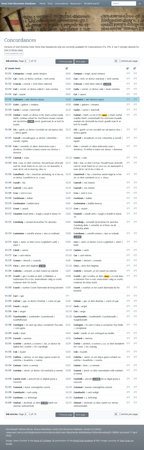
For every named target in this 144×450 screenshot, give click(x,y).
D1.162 (8, 146)
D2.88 (68, 276)
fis (27, 324)
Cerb (76, 306)
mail (116, 276)
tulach (44, 270)
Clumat (17, 402)
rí (94, 169)
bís (102, 378)
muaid (52, 118)
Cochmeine (79, 203)
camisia (34, 365)
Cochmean (18, 198)
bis (38, 378)
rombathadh (94, 118)
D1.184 (8, 301)
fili (42, 114)
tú (89, 169)
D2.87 (68, 270)
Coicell (16, 137)
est (94, 114)
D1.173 (8, 222)
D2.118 (69, 311)
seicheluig (46, 174)
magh (29, 73)
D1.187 (8, 316)
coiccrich (17, 382)
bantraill (95, 109)
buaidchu (28, 360)
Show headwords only (13, 53)
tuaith (16, 124)
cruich (120, 279)
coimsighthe (37, 387)
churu (106, 177)
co (37, 177)
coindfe (30, 233)
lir (53, 121)
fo (24, 149)
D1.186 (8, 311)
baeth (104, 402)
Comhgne (18, 324)
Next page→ (81, 61)
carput (83, 94)
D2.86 (68, 260)
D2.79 (68, 193)
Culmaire (18, 99)
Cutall (16, 182)
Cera (15, 265)
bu (92, 169)
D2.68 (68, 99)
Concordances (61, 3)
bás (81, 162)
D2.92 (68, 333)
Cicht (16, 104)
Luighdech (46, 241)
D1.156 (8, 99)
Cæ (15, 78)
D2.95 (68, 351)
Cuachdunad (47, 316)
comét (23, 89)
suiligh (95, 392)
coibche (54, 270)
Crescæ (17, 83)
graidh (108, 121)
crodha (31, 276)
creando (37, 260)
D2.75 (68, 162)
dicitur (31, 78)
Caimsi (77, 365)
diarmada (108, 287)
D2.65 (68, 83)
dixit (29, 162)
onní (83, 193)
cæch (30, 187)
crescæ (27, 83)
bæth (51, 402)
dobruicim (103, 146)
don (28, 265)
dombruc (17, 149)
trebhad (55, 233)
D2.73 (68, 137)
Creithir (17, 343)
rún (32, 279)
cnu (25, 187)
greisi (52, 378)
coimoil (108, 387)
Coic (15, 146)
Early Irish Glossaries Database (18, 3)
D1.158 (8, 109)
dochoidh (89, 121)
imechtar (36, 174)
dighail (46, 378)
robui (39, 324)
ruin (94, 279)
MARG (104, 115)
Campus (78, 73)
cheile (120, 324)
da (34, 222)
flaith (29, 166)
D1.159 (8, 114)
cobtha (77, 360)
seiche (105, 174)
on (62, 174)
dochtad (28, 402)
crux (90, 193)
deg (100, 357)
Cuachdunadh (109, 316)
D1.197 (8, 387)
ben (48, 89)
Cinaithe (17, 213)
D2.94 (68, 343)
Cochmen (78, 198)
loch (59, 121)
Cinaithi (78, 213)
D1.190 (8, 338)
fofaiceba (78, 228)
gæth (22, 129)
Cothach (78, 338)
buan (51, 162)
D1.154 (8, 89)
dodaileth (119, 343)
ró (102, 169)
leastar (88, 387)
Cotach (17, 338)
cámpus (43, 73)
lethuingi (92, 397)
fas (58, 174)
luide (76, 245)
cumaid (29, 222)
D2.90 (68, 301)
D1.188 (8, 324)
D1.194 (8, 365)
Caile (76, 89)
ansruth (32, 378)
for (35, 118)
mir (14, 121)
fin (35, 346)
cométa (54, 89)
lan (45, 343)
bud (32, 169)
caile (101, 89)
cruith (59, 279)
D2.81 (68, 203)
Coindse (17, 370)
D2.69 (68, 104)
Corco (37, 241)
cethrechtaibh (80, 405)
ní (103, 225)
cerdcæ (38, 78)
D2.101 (69, 402)
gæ (22, 295)
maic (49, 121)
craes (26, 157)
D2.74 (68, 146)
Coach (16, 287)
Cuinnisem (18, 233)
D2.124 (69, 250)
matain (59, 118)
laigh (110, 174)
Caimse (17, 365)
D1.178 (8, 260)
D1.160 (8, 129)
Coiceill (77, 137)
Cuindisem (79, 233)
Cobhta (17, 357)
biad (23, 333)
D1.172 (8, 213)
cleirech (26, 260)
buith (33, 282)
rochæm (113, 357)
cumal (25, 109)
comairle (24, 146)
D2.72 (68, 129)
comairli (84, 146)
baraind (77, 290)
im (34, 166)
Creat (16, 208)
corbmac (36, 162)
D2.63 (68, 73)
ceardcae (99, 78)
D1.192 (8, 351)
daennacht (116, 166)
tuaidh (84, 124)
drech (27, 370)
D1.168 (8, 193)
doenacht (55, 166)
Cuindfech (18, 174)
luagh (39, 213)
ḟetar (107, 225)
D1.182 (8, 287)
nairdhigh (43, 346)
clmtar (115, 402)
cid (25, 169)
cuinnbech (90, 177)
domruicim (44, 146)
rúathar (25, 287)
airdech (27, 343)
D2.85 (68, 241)
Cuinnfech (79, 174)
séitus (18, 132)
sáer (27, 99)
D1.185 (8, 306)
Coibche (17, 270)
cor (55, 402)
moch (37, 121)
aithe (31, 213)
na (49, 270)
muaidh (118, 118)
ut (26, 78)
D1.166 (8, 182)
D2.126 (69, 265)
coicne (43, 149)
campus (101, 73)
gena (47, 357)
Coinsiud (17, 387)
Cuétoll (17, 187)
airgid (84, 306)
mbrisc (88, 255)
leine (26, 365)
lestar (27, 387)
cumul (85, 109)
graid (43, 121)
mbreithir (51, 137)
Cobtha (77, 357)
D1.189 (8, 333)
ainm (23, 265)
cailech (40, 89)
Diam (47, 114)
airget (25, 306)
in (40, 114)
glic (24, 276)
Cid (42, 370)
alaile (86, 228)
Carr (15, 295)
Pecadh (104, 162)
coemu (99, 360)
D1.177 (8, 255)
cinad (25, 213)
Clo (15, 129)
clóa (61, 129)
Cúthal (16, 114)
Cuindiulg (78, 222)
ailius (35, 146)
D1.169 (8, 198)
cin (55, 301)
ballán (89, 198)
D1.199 (8, 397)
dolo (24, 282)
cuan (52, 146)
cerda (52, 78)
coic (49, 149)
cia (111, 225)
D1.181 (8, 276)
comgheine (81, 328)
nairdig (93, 346)
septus (55, 129)
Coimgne (78, 324)
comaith (95, 225)
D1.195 (8, 370)
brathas (102, 222)
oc (41, 378)
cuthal (53, 114)
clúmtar (17, 405)
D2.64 (68, 78)
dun (46, 233)
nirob (23, 166)
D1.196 (8, 378)
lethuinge (32, 397)
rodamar (17, 282)
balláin (91, 203)
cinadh (87, 213)
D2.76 (68, 174)
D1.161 (8, 137)
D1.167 (8, 187)
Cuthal (77, 114)
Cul (15, 94)
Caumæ (17, 157)
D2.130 (69, 397)
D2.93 (68, 338)
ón (75, 177)
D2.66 (68, 89)
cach (15, 166)
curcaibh (97, 129)
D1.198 (8, 392)
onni (23, 193)
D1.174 (8, 233)
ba (25, 121)
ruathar (86, 287)
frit (26, 279)
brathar (40, 222)
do (84, 282)
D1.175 (8, 241)
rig (36, 169)
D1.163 (8, 157)
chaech (91, 182)
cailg (50, 279)
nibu (98, 169)
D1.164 (8, 162)
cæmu (87, 357)
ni (34, 177)
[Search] (123, 3)
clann (23, 241)
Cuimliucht (19, 392)
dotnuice (117, 149)
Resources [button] (75, 3)
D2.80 (68, 198)
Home (42, 3)
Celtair (17, 301)
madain (77, 121)
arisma (38, 233)
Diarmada (42, 287)
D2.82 (68, 213)
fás (28, 174)
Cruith (16, 276)
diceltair (99, 301)
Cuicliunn (18, 397)
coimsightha (98, 387)
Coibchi (77, 270)
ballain (31, 203)
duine (55, 213)
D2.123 (69, 208)
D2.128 (69, 316)
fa (63, 121)
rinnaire (95, 104)
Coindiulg (18, 222)
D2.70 (68, 109)
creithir (28, 346)
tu (29, 169)
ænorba (114, 222)
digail (109, 378)
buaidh (83, 351)
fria (56, 324)
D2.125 (69, 255)
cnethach (48, 370)
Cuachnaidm (19, 316)
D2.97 (68, 365)
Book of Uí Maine (42, 440)
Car (15, 255)
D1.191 (8, 343)
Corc (15, 241)
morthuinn (43, 118)
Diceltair (41, 301)
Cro (15, 162)
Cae (76, 78)
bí (19, 166)
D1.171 (8, 208)
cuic (102, 149)
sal (49, 129)
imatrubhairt (41, 279)
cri (37, 166)
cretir (80, 346)
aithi (93, 213)
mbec (40, 83)
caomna (27, 338)
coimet (84, 89)
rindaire (34, 104)
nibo (41, 169)
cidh (112, 370)
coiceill (16, 141)
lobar (88, 282)
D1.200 (8, 402)
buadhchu (88, 360)
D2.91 (68, 324)
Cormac (96, 162)
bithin (29, 149)
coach (100, 287)
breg (52, 287)
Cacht (16, 109)
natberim (79, 279)
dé (80, 169)
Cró (75, 162)
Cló (75, 129)
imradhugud (29, 137)
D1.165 (8, 174)
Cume (77, 157)
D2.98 (68, 370)
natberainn (18, 279)
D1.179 (8, 265)
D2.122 (69, 157)
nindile (111, 333)
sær (87, 99)
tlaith (25, 114)
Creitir (77, 343)
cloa (118, 129)
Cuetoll (77, 182)
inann (37, 149)
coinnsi (78, 373)
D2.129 (69, 392)
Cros (15, 193)
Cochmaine (19, 203)
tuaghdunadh (80, 319)
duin (121, 276)
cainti (86, 250)
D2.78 (68, 182)
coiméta (116, 89)
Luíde (54, 241)
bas (21, 162)
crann (50, 301)
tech (21, 78)
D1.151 (8, 73)
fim (21, 346)
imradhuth (89, 137)
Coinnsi (77, 370)
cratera (37, 343)
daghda (34, 265)
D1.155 (8, 94)
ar (55, 121)
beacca (98, 203)
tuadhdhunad (20, 319)
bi (22, 169)
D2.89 (68, 287)
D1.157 (8, 104)
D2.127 (69, 306)
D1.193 (8, 357)
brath (60, 162)
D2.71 (68, 114)
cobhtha (17, 360)
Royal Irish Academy (83, 440)
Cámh (16, 250)
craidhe (77, 118)
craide (60, 114)
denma (33, 99)
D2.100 (69, 387)
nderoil (98, 83)
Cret (76, 208)
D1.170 (8, 203)
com (40, 166)
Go (140, 3)
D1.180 (8, 270)
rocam (54, 357)
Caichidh (78, 378)
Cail (15, 89)
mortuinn (109, 118)
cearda (115, 78)
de (19, 169)
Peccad (45, 162)
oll (56, 162)
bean (108, 89)
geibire (24, 104)
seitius (77, 132)
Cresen (17, 260)
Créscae (78, 83)
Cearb (16, 306)
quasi (35, 73)
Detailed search (91, 3)
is (33, 149)
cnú (85, 182)
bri (118, 287)
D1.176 (8, 250)
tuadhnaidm (95, 316)
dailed (16, 346)
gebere (85, 104)
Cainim (77, 250)
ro (45, 169)
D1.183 (8, 295)
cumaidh (90, 222)
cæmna (88, 338)
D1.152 (8, 78)
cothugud (99, 333)
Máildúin (49, 276)
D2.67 (68, 94)
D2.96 (68, 357)
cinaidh (109, 213)
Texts (50, 3)
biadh (84, 333)
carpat (41, 99)
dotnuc (54, 149)
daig (41, 357)
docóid (20, 121)
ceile (60, 324)
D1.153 (8, 83)
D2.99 (68, 378)
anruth (88, 378)
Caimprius (18, 73)
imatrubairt (102, 279)
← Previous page (64, 61)
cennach (28, 270)
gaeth (82, 129)
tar (46, 129)
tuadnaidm (34, 316)
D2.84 (68, 233)
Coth (15, 333)
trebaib (115, 233)
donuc (108, 149)
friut (87, 279)
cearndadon (104, 370)
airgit (83, 311)
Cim (15, 311)
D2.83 (68, 222)
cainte (25, 250)
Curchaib (40, 129)
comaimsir (49, 324)
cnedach (119, 370)
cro (44, 166)
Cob (15, 351)
